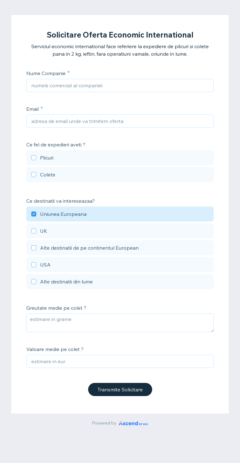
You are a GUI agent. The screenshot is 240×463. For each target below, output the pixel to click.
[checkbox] (120, 158)
